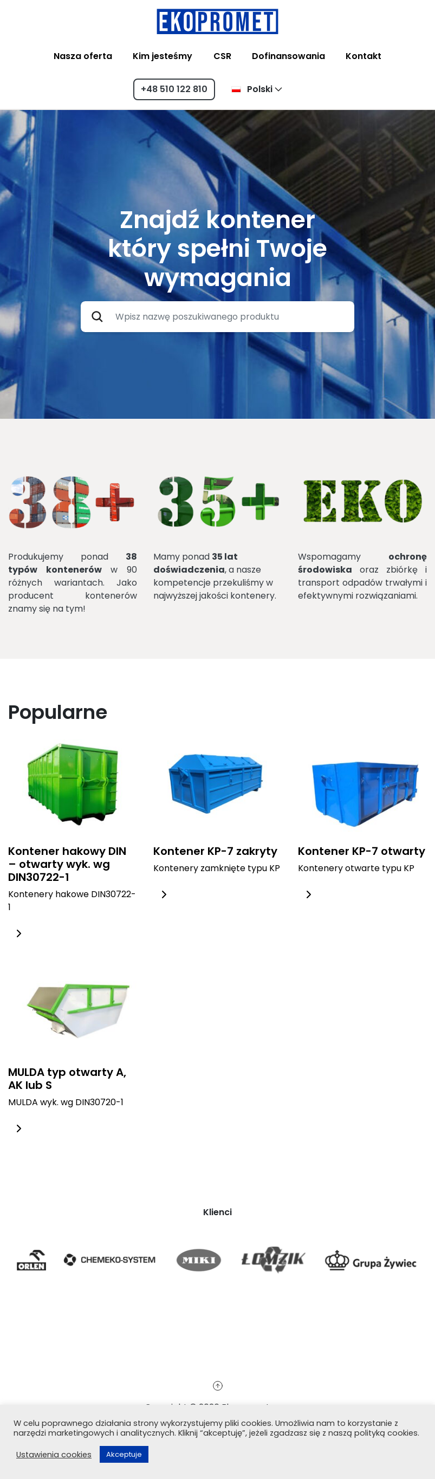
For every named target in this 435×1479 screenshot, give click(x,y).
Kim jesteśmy (162, 56)
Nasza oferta (83, 56)
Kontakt (363, 56)
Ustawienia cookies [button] (54, 1454)
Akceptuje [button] (124, 1454)
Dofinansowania (288, 56)
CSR (222, 56)
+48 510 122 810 (174, 89)
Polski (251, 89)
